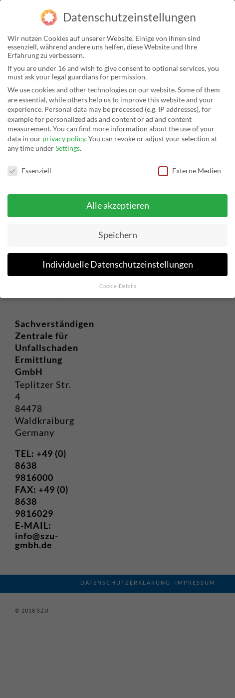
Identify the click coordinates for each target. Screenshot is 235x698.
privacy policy (63, 135)
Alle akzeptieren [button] (117, 202)
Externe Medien (189, 167)
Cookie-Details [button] (117, 283)
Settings (67, 145)
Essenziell (29, 167)
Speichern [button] (117, 232)
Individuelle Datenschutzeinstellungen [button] (117, 261)
